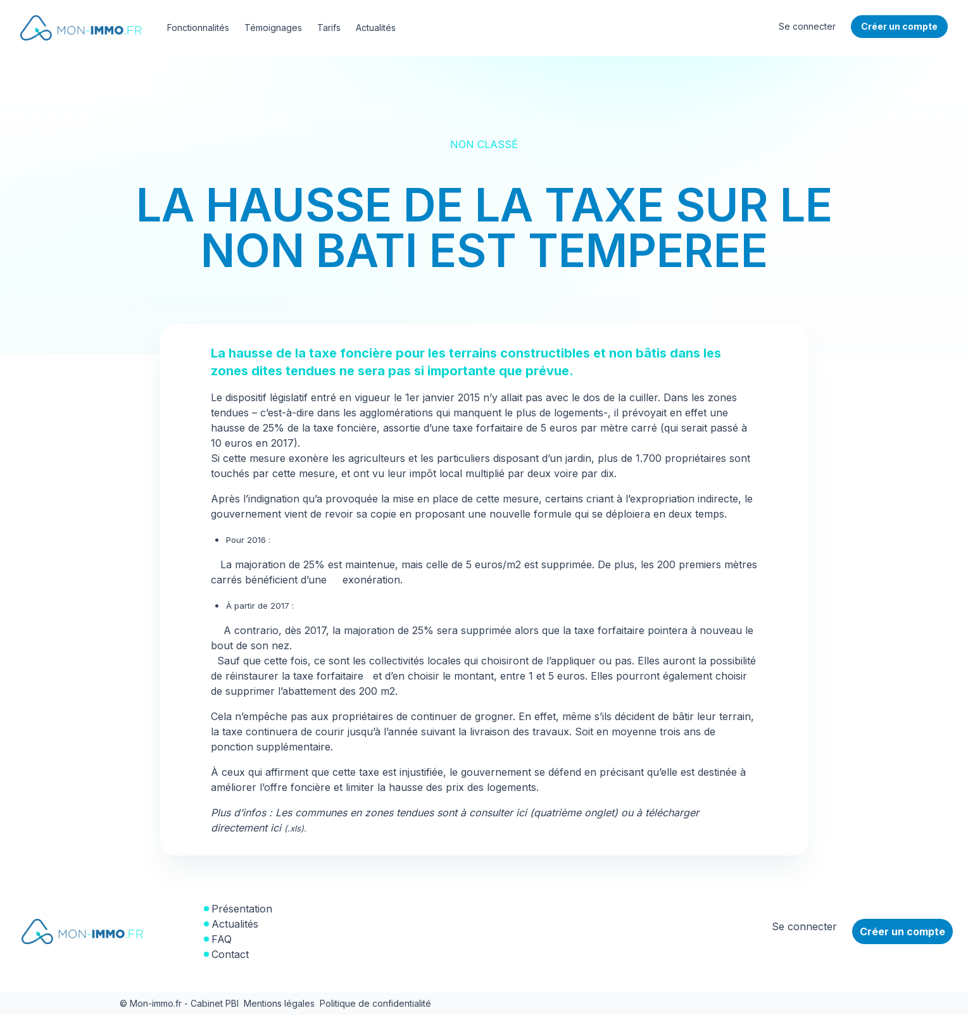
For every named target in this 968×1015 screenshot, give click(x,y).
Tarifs (329, 27)
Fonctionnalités (198, 27)
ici (287, 827)
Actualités (376, 27)
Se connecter (807, 26)
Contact (230, 954)
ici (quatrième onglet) (567, 812)
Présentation (241, 908)
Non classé (484, 144)
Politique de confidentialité (375, 1003)
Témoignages (273, 27)
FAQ (221, 939)
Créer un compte (902, 931)
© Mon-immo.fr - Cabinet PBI (179, 1003)
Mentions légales (279, 1003)
